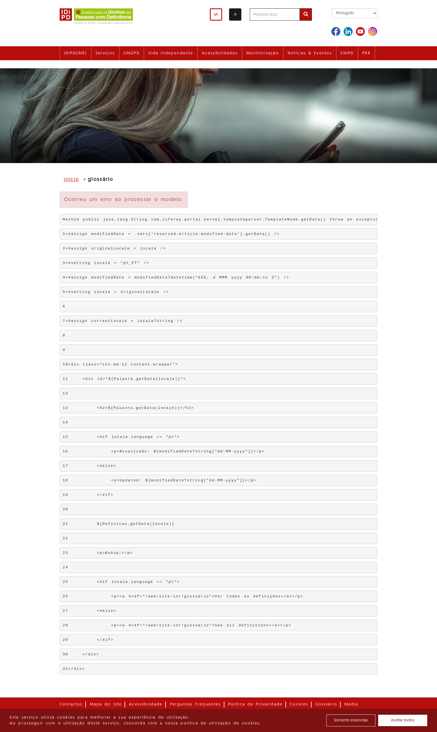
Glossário (326, 704)
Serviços (105, 53)
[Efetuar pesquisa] (306, 14)
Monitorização (262, 53)
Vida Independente (170, 53)
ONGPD (131, 53)
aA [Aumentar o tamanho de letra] (216, 15)
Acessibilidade (145, 704)
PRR (366, 53)
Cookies (299, 704)
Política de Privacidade (255, 704)
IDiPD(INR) (75, 53)
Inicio (71, 179)
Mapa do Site (106, 704)
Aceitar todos (402, 720)
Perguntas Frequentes (195, 704)
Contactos (71, 704)
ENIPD (347, 53)
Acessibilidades (219, 53)
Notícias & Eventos (310, 53)
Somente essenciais (351, 720)
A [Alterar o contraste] (235, 15)
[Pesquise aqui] (275, 14)
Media (351, 704)
